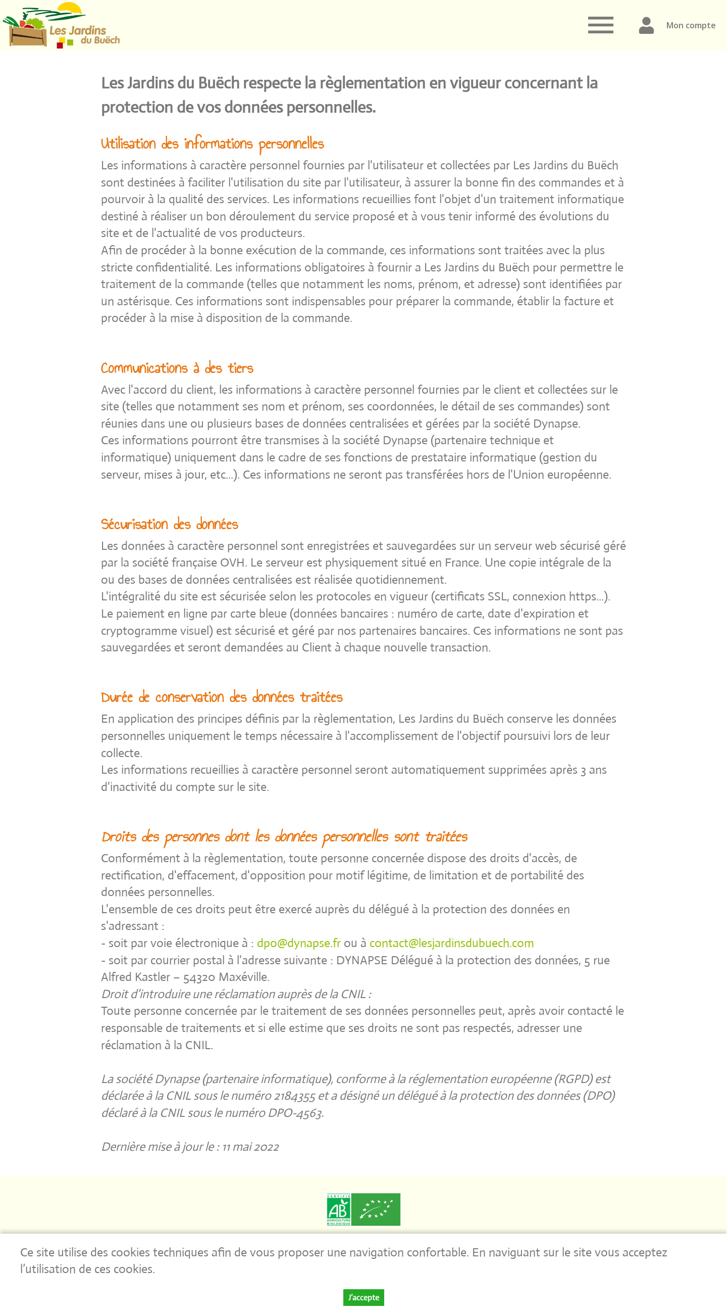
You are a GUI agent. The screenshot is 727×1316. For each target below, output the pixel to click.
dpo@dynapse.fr (300, 942)
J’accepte (363, 1298)
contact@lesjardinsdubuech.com (452, 942)
